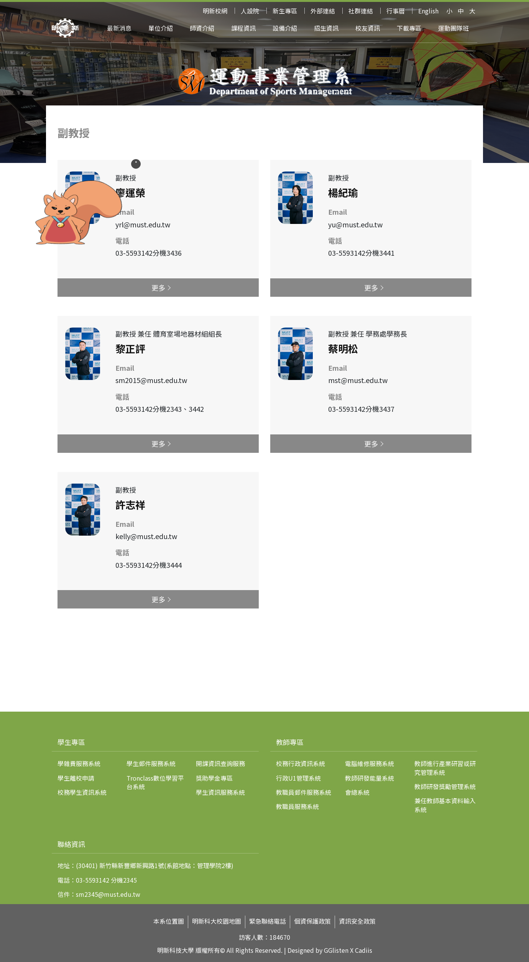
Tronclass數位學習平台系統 (155, 782)
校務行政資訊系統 (300, 763)
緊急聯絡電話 (267, 921)
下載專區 (409, 28)
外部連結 (322, 10)
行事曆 (395, 10)
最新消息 (119, 28)
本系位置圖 (168, 921)
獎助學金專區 (214, 778)
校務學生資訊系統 (82, 792)
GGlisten (336, 950)
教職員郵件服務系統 (303, 792)
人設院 (250, 10)
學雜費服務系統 (79, 763)
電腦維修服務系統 (369, 763)
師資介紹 (202, 28)
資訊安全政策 (357, 921)
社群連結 (360, 10)
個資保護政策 (312, 921)
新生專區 (285, 10)
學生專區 (71, 742)
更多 (158, 288)
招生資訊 (326, 28)
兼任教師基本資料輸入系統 (445, 805)
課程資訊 (243, 28)
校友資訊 (367, 28)
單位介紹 (160, 28)
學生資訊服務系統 (220, 792)
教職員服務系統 (297, 806)
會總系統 (357, 792)
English (428, 10)
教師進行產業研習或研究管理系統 (445, 767)
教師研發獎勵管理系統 (445, 786)
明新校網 (215, 10)
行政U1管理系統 (298, 778)
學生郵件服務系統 (151, 763)
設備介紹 (285, 28)
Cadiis (363, 950)
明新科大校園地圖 (216, 921)
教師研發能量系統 (369, 778)
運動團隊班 (453, 28)
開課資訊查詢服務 (220, 763)
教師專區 (290, 742)
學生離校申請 (76, 778)
